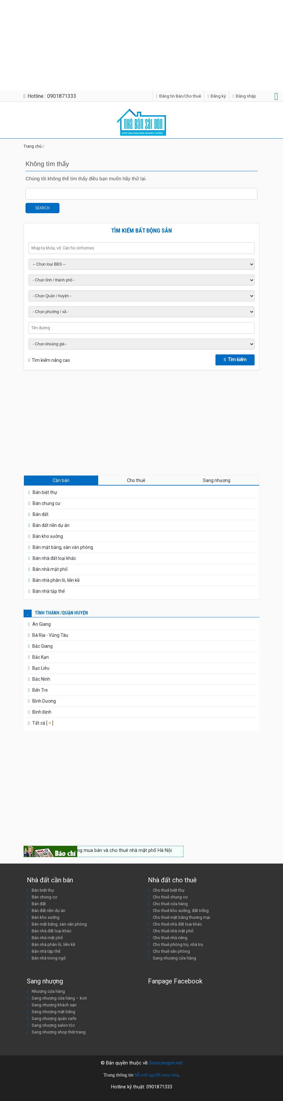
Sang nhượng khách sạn (54, 1004)
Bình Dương (44, 701)
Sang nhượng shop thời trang (59, 1032)
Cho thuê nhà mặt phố (173, 930)
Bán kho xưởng (48, 536)
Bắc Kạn (40, 657)
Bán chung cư (46, 503)
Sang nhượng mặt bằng (53, 1011)
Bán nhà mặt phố (50, 569)
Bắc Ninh (41, 679)
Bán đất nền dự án (51, 525)
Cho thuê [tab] (136, 480)
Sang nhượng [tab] (216, 480)
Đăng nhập (244, 96)
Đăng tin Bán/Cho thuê (178, 96)
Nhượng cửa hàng (48, 991)
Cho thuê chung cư (170, 897)
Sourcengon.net (166, 1063)
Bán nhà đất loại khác (54, 558)
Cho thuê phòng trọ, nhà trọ (178, 944)
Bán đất (40, 514)
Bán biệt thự (45, 492)
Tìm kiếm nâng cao (51, 360)
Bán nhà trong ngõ (49, 958)
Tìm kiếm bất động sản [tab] (141, 230)
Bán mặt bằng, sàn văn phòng (63, 547)
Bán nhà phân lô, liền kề (56, 580)
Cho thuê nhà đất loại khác (177, 924)
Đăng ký (217, 96)
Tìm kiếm (235, 359)
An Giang (41, 624)
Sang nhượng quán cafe (54, 1018)
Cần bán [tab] (61, 480)
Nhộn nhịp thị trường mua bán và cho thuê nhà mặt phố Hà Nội (105, 850)
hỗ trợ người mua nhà (156, 1074)
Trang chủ (33, 146)
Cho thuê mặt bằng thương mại (181, 917)
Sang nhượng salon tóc (53, 1025)
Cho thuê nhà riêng (170, 937)
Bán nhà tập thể (49, 591)
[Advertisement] (139, 45)
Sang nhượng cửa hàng (174, 958)
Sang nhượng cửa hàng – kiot (59, 998)
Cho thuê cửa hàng (170, 903)
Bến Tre (40, 690)
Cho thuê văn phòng (171, 951)
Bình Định (41, 712)
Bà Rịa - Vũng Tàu (50, 635)
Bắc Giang (42, 646)
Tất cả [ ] (42, 723)
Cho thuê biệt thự (168, 890)
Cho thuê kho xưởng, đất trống (181, 910)
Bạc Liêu (40, 668)
